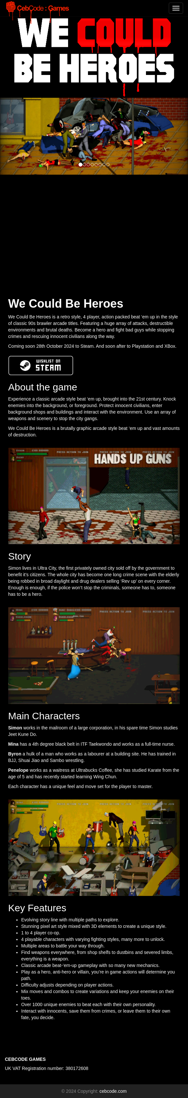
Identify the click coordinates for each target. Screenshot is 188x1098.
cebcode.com (112, 1091)
